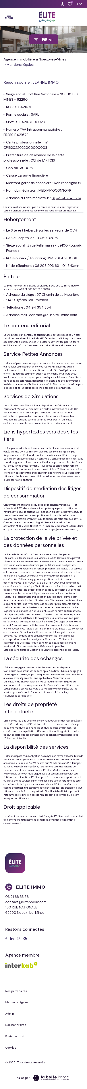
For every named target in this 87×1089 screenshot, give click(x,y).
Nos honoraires (15, 1025)
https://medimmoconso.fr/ (66, 198)
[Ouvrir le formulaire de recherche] (43, 39)
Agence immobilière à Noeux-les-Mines (35, 59)
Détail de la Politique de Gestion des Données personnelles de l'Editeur (42, 649)
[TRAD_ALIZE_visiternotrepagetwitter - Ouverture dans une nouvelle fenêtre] (12, 938)
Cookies (10, 1047)
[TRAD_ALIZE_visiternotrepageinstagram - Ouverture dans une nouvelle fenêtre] (18, 938)
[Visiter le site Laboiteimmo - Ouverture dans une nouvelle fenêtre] (51, 1078)
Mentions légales (17, 1002)
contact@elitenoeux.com (25, 902)
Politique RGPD (14, 1036)
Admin (9, 1014)
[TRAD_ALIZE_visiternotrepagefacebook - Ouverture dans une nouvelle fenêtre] (6, 938)
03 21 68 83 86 (17, 896)
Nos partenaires (16, 991)
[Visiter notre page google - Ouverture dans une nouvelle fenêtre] (25, 938)
